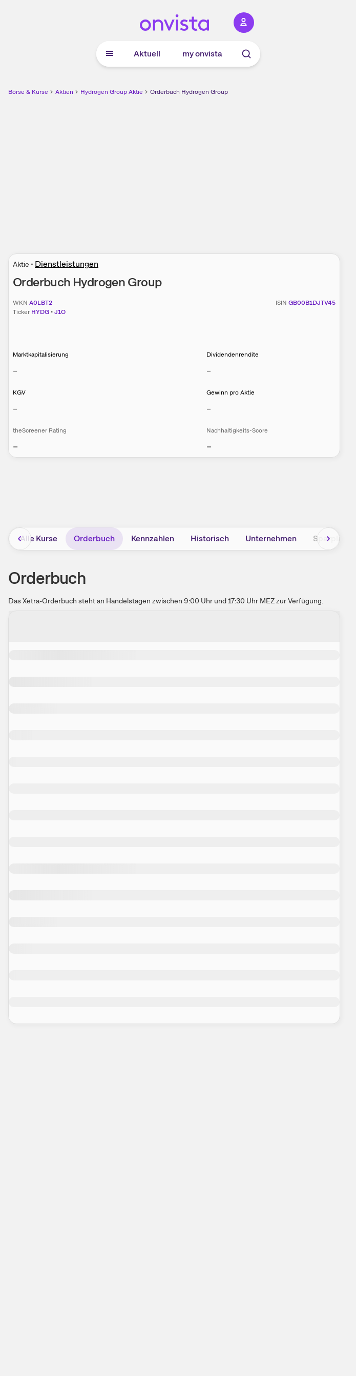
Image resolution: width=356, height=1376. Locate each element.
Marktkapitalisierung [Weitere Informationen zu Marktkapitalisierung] (41, 354)
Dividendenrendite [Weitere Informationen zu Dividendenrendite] (232, 354)
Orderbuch (94, 538)
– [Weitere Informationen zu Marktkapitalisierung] (15, 370)
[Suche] (246, 54)
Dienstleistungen (66, 264)
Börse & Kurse (28, 92)
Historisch (210, 538)
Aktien (64, 92)
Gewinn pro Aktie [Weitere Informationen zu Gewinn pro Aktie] (230, 392)
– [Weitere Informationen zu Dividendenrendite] (208, 370)
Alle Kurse (38, 538)
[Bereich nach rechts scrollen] (328, 538)
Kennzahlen (152, 538)
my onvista (202, 53)
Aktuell (147, 53)
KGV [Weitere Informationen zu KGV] (19, 392)
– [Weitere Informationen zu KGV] (15, 408)
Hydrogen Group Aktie (111, 92)
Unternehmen (271, 538)
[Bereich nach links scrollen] (20, 538)
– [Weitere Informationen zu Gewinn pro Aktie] (208, 408)
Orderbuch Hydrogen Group (189, 92)
